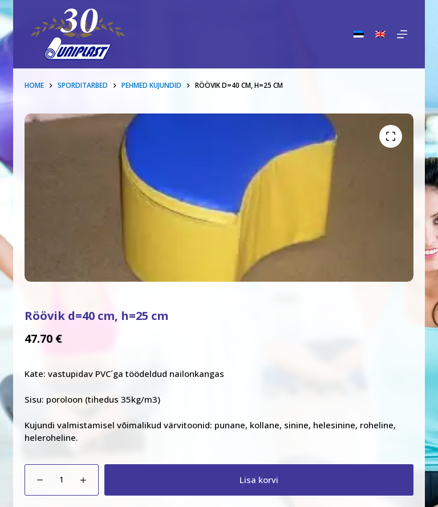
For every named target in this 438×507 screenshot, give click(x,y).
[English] (380, 34)
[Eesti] (359, 34)
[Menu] (402, 34)
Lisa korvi (259, 479)
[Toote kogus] (62, 480)
